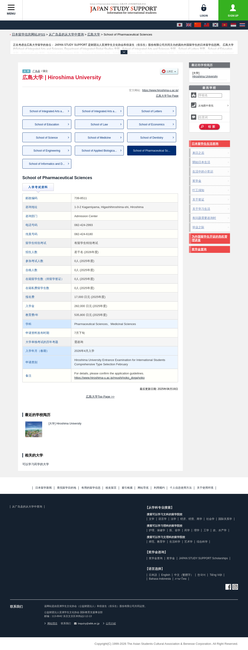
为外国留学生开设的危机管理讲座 (209, 238)
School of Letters (151, 111)
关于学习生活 (201, 209)
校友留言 (111, 487)
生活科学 (174, 541)
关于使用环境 (205, 487)
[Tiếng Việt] (224, 25)
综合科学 (202, 541)
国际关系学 (225, 519)
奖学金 (196, 181)
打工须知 (198, 190)
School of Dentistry (151, 137)
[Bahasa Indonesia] (233, 25)
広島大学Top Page (167, 95)
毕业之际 (198, 227)
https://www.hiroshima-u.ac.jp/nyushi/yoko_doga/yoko (109, 377)
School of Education (47, 124)
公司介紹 (109, 623)
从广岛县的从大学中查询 (27, 506)
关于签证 (198, 199)
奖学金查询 (199, 249)
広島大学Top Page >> (100, 396)
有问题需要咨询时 (204, 218)
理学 (196, 530)
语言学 (162, 519)
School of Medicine (99, 137)
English (165, 574)
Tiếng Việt (216, 574)
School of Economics (151, 124)
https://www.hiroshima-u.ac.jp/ (160, 90)
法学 (173, 519)
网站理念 (50, 623)
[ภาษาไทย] (242, 25)
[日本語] (179, 25)
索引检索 (127, 487)
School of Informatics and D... (47, 163)
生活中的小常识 (202, 171)
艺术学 (188, 541)
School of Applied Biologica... (99, 150)
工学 (206, 530)
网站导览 (143, 487)
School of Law (99, 124)
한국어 (201, 574)
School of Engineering (47, 150)
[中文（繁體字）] (206, 25)
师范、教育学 (157, 541)
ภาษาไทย (180, 578)
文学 (151, 519)
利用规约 (159, 487)
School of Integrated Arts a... (47, 111)
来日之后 (198, 153)
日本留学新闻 (43, 487)
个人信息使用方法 (181, 487)
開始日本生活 (201, 162)
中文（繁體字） (183, 574)
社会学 (210, 519)
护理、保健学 (157, 530)
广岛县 (36, 71)
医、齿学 (174, 530)
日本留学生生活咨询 (205, 143)
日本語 (153, 574)
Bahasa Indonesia (160, 578)
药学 (187, 530)
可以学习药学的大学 (35, 464)
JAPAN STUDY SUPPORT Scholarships (203, 558)
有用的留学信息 (91, 487)
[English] (188, 25)
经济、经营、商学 (191, 519)
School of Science (47, 137)
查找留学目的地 (66, 487)
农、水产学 (220, 530)
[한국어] (215, 25)
